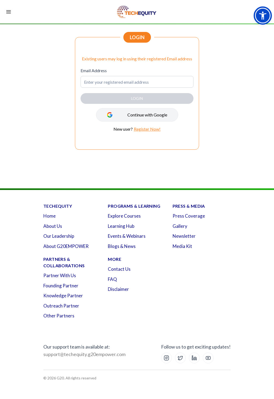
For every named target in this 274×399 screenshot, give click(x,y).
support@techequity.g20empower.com (84, 354)
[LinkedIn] (194, 358)
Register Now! (147, 128)
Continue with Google (147, 114)
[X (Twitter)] (180, 358)
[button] (263, 15)
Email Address (94, 70)
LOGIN (137, 98)
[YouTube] (208, 358)
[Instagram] (166, 358)
